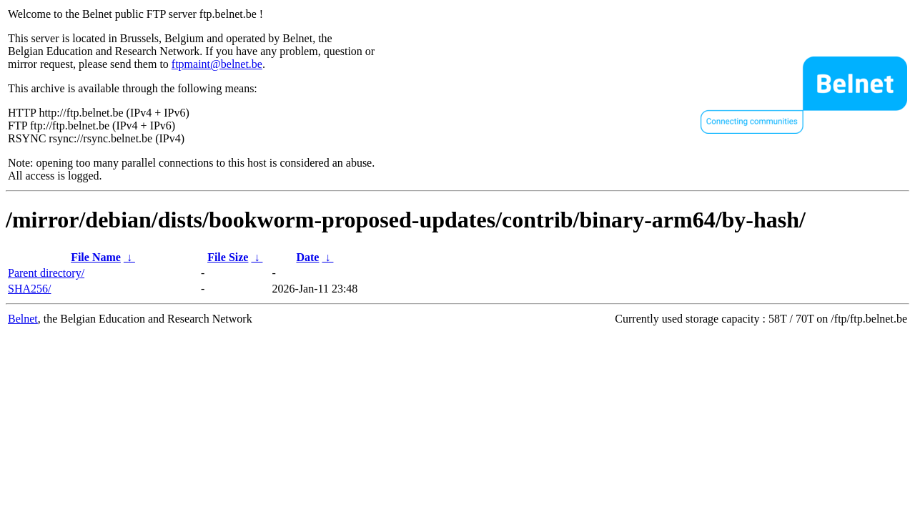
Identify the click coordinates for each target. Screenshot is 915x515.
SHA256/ (29, 289)
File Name (96, 257)
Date (307, 257)
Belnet (23, 319)
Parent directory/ (46, 273)
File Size (227, 257)
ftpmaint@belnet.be (217, 64)
